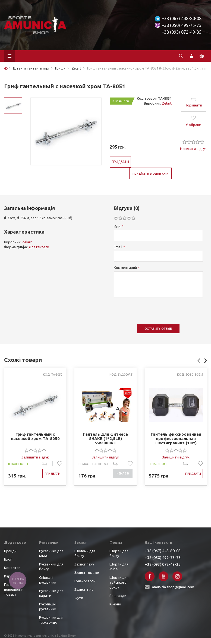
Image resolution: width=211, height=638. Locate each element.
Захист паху (84, 564)
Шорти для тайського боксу (118, 582)
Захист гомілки (86, 572)
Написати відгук (193, 148)
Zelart (167, 103)
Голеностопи (85, 581)
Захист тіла (83, 589)
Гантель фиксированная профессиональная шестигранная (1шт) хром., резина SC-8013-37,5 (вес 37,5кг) (176, 438)
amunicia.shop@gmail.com (173, 587)
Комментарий (125, 267)
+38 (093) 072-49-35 (181, 32)
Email (118, 247)
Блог (8, 559)
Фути (78, 598)
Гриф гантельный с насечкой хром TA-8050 (35, 436)
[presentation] (155, 308)
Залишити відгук (35, 457)
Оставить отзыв (158, 328)
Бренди (10, 551)
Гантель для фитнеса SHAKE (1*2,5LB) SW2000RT (105, 438)
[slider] (193, 142)
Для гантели (39, 247)
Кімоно (115, 604)
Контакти (12, 568)
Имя (117, 226)
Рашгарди (117, 596)
